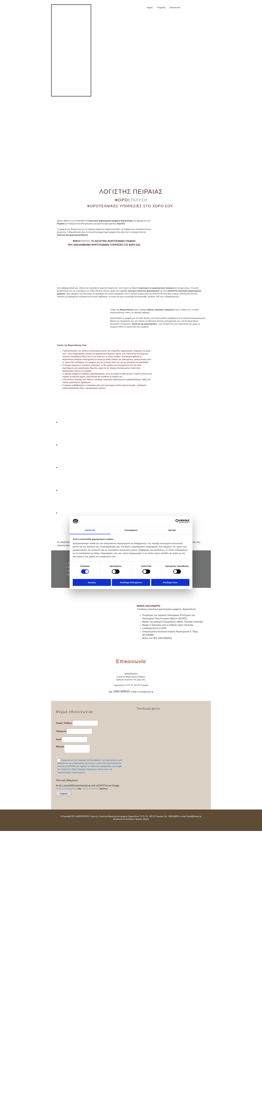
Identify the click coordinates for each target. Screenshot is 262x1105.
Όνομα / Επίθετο (64, 723)
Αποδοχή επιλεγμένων (131, 582)
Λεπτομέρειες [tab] (131, 530)
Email (58, 739)
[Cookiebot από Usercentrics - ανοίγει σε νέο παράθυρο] (177, 521)
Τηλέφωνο (61, 731)
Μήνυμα (60, 746)
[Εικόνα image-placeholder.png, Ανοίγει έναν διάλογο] (73, 422)
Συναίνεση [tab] (90, 530)
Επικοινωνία (175, 7)
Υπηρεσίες (161, 7)
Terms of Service (90, 788)
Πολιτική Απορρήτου (66, 788)
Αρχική (150, 7)
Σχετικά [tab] (171, 530)
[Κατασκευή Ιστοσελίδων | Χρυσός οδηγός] (55, 824)
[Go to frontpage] (74, 14)
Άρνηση (92, 582)
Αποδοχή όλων (170, 582)
